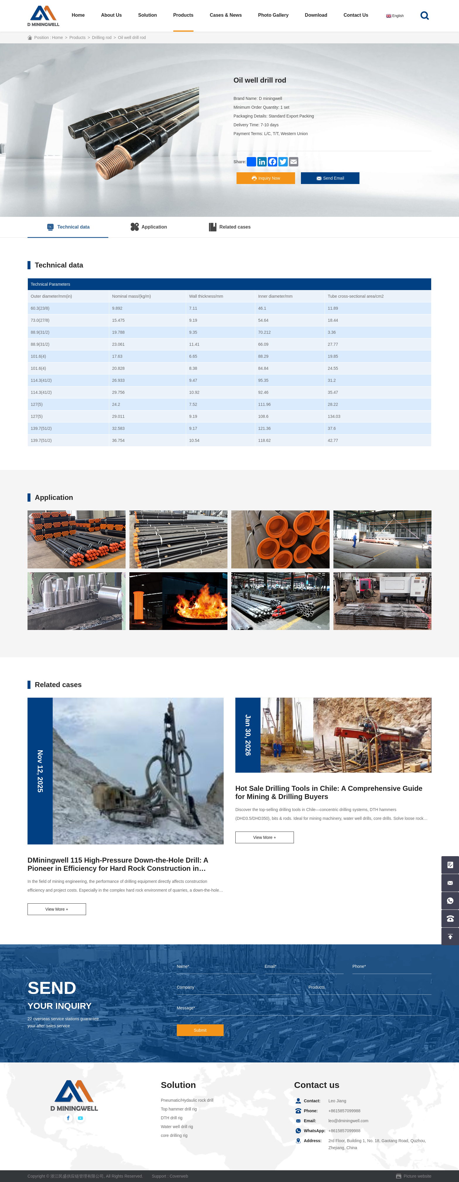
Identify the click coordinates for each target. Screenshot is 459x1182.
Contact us (356, 15)
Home (78, 15)
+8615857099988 (344, 1110)
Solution (147, 15)
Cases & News (226, 15)
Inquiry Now (265, 178)
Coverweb (178, 1176)
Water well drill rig (177, 1126)
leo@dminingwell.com (348, 1120)
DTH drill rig (171, 1117)
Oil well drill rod (132, 37)
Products (183, 15)
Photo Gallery (273, 15)
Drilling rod (102, 37)
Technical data (68, 227)
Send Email (330, 178)
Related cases (229, 227)
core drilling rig (174, 1135)
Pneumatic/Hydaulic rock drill (187, 1100)
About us (111, 15)
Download (316, 15)
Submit (200, 1030)
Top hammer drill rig (179, 1109)
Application (148, 227)
